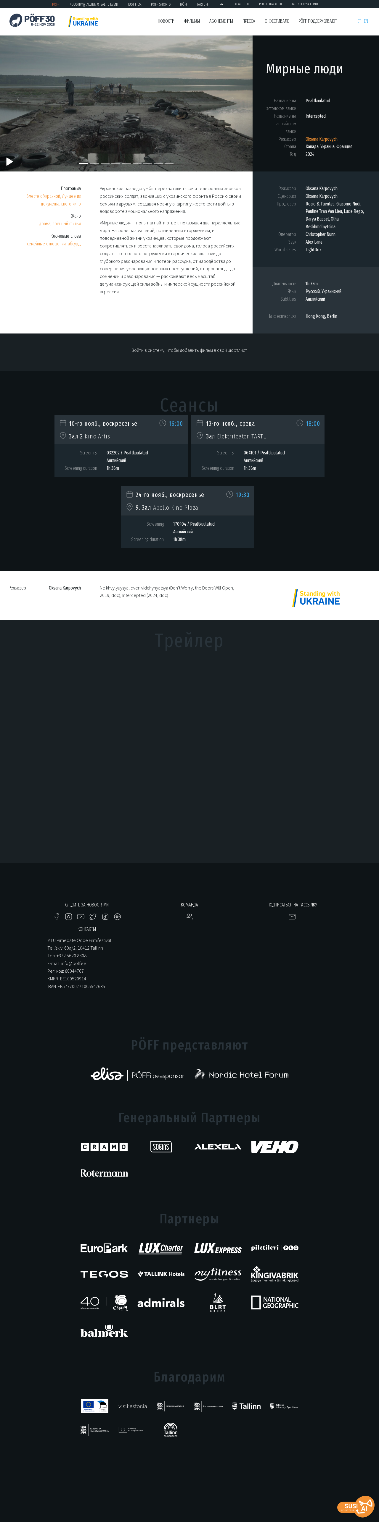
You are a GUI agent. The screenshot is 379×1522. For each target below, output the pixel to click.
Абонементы (221, 21)
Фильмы (192, 21)
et (359, 21)
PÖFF (55, 4)
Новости (166, 21)
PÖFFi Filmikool (270, 4)
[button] (19, 100)
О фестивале (277, 21)
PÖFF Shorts (161, 4)
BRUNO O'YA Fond (305, 4)
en (366, 21)
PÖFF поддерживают (317, 21)
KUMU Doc (242, 4)
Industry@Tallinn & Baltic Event (93, 4)
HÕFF (183, 4)
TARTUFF (202, 4)
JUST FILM (135, 4)
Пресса (249, 21)
